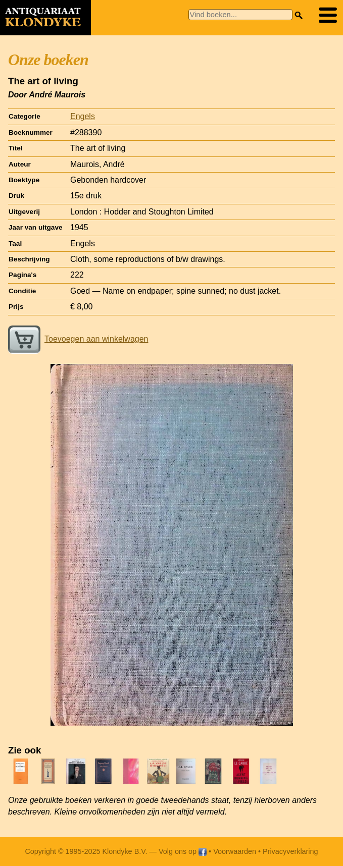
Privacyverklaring (290, 851)
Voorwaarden (234, 851)
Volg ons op (183, 851)
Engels (82, 116)
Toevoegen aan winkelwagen (78, 339)
